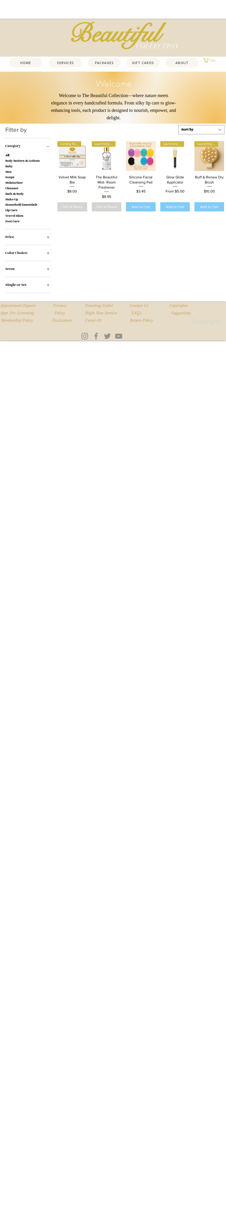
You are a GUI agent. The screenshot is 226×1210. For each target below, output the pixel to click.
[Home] (25, 62)
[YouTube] (118, 336)
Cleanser (11, 188)
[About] (182, 62)
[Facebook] (96, 336)
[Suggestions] (181, 313)
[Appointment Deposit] (18, 305)
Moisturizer (14, 182)
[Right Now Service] (101, 313)
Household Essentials (21, 204)
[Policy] (59, 313)
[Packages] (104, 62)
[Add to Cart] (141, 206)
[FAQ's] (136, 313)
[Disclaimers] (62, 320)
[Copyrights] (178, 305)
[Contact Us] (139, 305)
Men (8, 171)
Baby (9, 166)
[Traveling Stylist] (98, 305)
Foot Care (12, 221)
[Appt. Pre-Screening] (17, 313)
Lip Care (11, 210)
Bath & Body (14, 193)
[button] (214, 60)
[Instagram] (84, 336)
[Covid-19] (93, 320)
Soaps (9, 177)
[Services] (65, 62)
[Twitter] (107, 336)
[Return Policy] (141, 320)
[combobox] (201, 129)
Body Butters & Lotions (22, 160)
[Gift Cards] (143, 62)
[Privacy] (59, 305)
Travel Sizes (14, 215)
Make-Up (11, 199)
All (7, 155)
